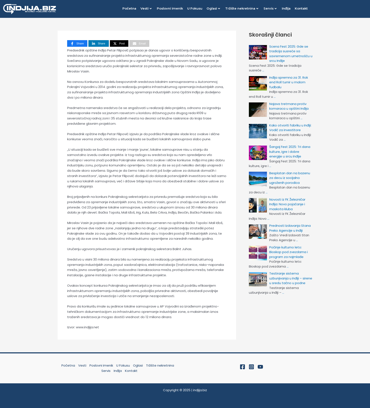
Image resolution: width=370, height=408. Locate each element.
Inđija (286, 8)
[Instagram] (251, 367)
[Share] (77, 43)
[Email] (139, 43)
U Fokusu (194, 8)
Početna (129, 8)
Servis (270, 8)
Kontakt (301, 8)
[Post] (119, 43)
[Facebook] (242, 367)
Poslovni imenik (170, 8)
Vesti (146, 8)
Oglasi (213, 8)
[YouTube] (260, 367)
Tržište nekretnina (241, 8)
